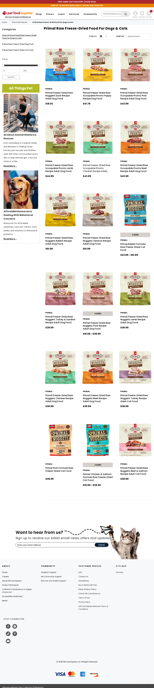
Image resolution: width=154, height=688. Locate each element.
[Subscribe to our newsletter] (55, 545)
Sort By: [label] (120, 36)
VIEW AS (93, 36)
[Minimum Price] (11, 71)
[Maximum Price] (31, 71)
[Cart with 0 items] (149, 14)
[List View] (106, 36)
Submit (101, 545)
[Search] (116, 14)
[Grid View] (101, 36)
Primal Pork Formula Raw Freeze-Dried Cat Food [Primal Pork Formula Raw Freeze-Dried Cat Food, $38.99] (59, 469)
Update (10, 77)
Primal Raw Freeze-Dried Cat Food (17, 50)
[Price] (21, 59)
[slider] (3, 65)
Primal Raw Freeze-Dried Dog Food (18, 44)
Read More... (10, 166)
